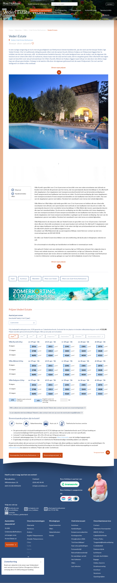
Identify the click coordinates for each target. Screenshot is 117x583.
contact (110, 4)
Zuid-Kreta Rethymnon (37, 30)
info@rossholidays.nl (40, 486)
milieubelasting (14, 448)
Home (11, 30)
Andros (29, 532)
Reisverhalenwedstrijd (79, 553)
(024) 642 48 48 (38, 482)
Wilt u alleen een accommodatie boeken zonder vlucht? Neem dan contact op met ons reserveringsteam (47, 408)
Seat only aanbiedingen (79, 546)
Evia (28, 553)
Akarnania (30, 525)
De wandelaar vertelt (78, 556)
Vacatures (105, 15)
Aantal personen (16, 315)
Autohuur (23, 279)
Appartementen (55, 525)
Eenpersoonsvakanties (79, 532)
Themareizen (76, 10)
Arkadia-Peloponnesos (35, 539)
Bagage (96, 559)
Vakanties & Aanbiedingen (41, 10)
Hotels (51, 535)
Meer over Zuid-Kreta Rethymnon (74, 279)
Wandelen (35, 279)
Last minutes (76, 566)
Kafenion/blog (90, 10)
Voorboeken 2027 (94, 336)
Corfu (29, 546)
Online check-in (99, 563)
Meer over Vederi (51, 279)
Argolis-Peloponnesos (35, 535)
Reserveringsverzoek (51, 455)
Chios (29, 542)
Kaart (13, 279)
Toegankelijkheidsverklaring (103, 542)
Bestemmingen (21, 10)
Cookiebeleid (98, 546)
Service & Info (105, 10)
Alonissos (30, 529)
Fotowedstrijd (76, 549)
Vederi (13, 40)
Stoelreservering (99, 566)
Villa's (26, 30)
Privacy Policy (98, 539)
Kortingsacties (61, 10)
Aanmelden (10, 545)
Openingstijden (99, 577)
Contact (96, 525)
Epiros (29, 549)
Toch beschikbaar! (77, 542)
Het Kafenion (76, 559)
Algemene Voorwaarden (102, 529)
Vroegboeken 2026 (78, 539)
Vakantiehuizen (54, 532)
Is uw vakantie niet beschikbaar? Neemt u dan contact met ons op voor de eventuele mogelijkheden (45, 413)
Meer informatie (63, 437)
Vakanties (18, 30)
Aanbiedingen (76, 529)
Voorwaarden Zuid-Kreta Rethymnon (23, 455)
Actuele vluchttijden (100, 556)
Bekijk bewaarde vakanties (38, 4)
